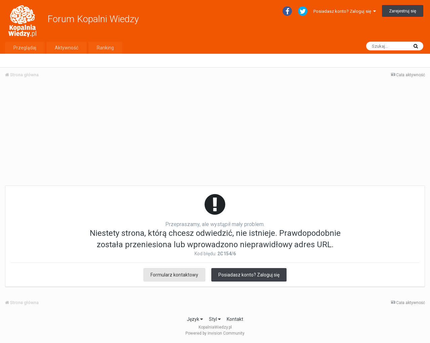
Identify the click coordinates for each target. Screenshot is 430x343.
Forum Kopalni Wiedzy (93, 19)
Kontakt (235, 319)
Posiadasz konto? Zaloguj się (344, 11)
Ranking (105, 47)
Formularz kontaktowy (174, 274)
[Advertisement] (215, 134)
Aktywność (66, 47)
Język (195, 319)
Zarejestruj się (402, 10)
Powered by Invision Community (215, 333)
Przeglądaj (24, 47)
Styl (215, 319)
